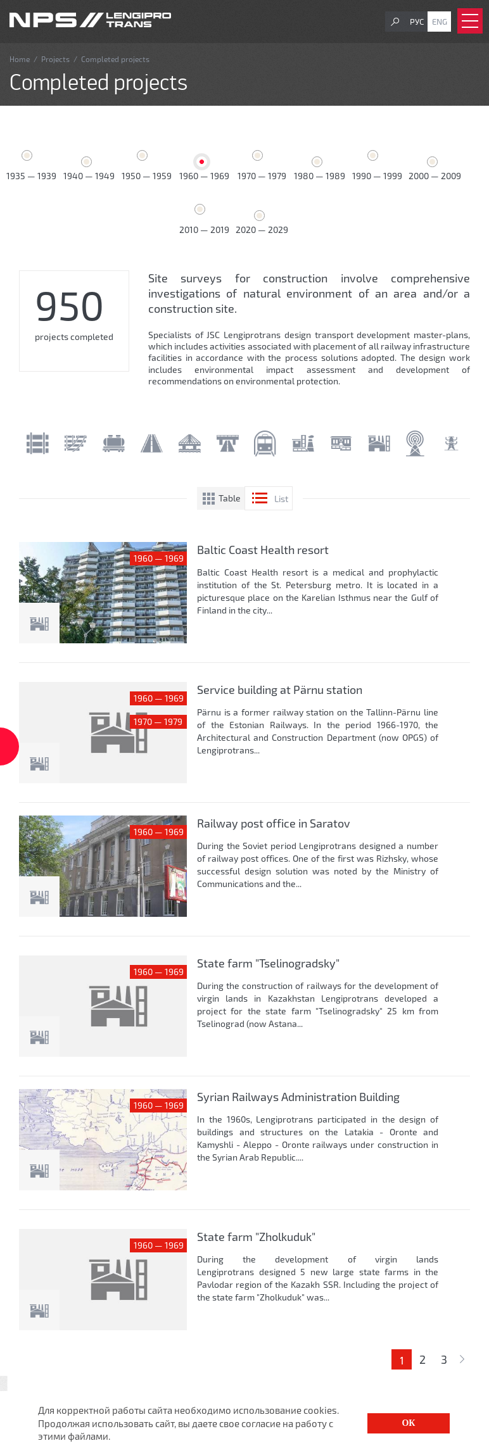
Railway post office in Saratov (273, 823)
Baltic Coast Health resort (263, 550)
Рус (417, 21)
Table (230, 498)
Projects (55, 58)
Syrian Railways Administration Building (298, 1097)
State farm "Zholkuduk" (256, 1237)
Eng (439, 21)
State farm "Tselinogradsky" (268, 963)
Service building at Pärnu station (279, 689)
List (281, 498)
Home (20, 58)
